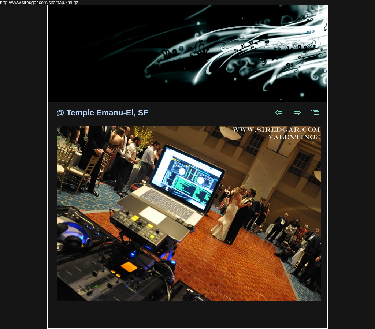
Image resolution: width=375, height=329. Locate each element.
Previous (278, 112)
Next (297, 112)
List (316, 112)
